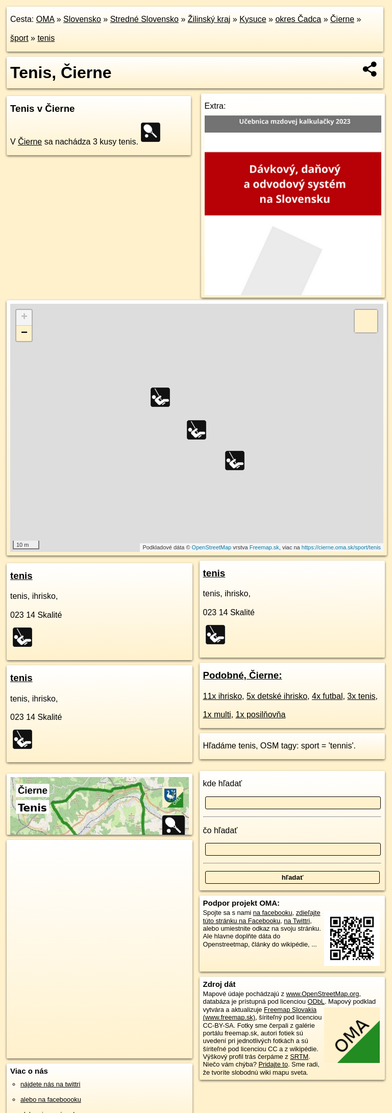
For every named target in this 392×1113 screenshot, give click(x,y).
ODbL (315, 1001)
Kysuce (252, 19)
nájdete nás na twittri (50, 1084)
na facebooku (272, 912)
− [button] (24, 333)
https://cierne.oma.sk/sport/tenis (341, 547)
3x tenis (361, 696)
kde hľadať (222, 783)
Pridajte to (273, 1064)
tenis (46, 38)
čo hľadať (220, 830)
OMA (45, 19)
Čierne (342, 19)
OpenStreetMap (212, 547)
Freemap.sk (264, 547)
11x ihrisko (222, 696)
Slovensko (82, 19)
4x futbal (327, 696)
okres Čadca (298, 19)
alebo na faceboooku (50, 1099)
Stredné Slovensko (144, 19)
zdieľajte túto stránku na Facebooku (262, 916)
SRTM (299, 1056)
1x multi (217, 714)
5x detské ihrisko (277, 696)
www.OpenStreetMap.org (322, 994)
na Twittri (297, 921)
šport (19, 38)
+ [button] (24, 317)
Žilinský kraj (209, 19)
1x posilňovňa (261, 714)
